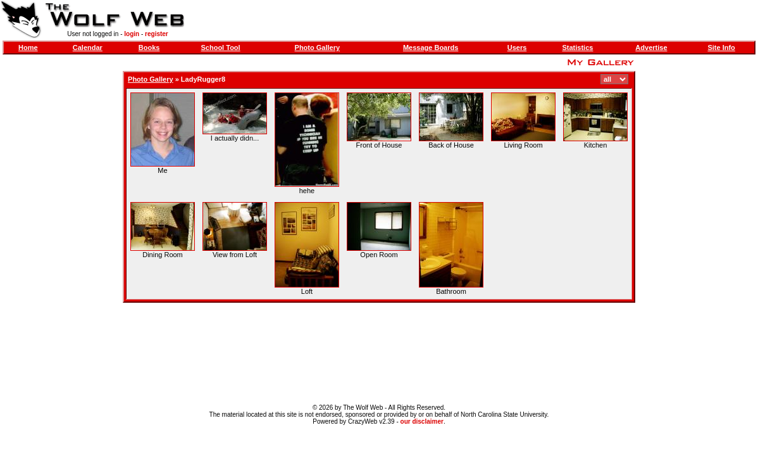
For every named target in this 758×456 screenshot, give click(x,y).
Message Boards (430, 47)
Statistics (577, 47)
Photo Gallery (317, 47)
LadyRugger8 (203, 79)
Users (517, 47)
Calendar (88, 47)
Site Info (721, 47)
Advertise (651, 47)
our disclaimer (422, 421)
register (156, 33)
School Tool (220, 47)
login (131, 33)
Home (28, 47)
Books (149, 47)
